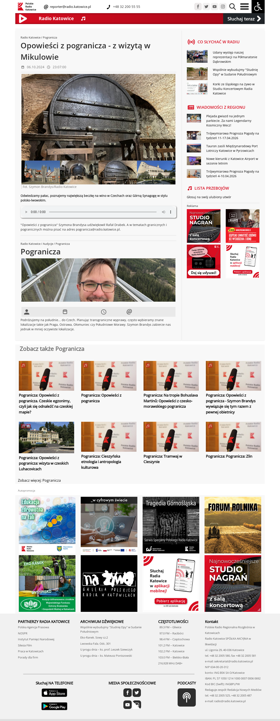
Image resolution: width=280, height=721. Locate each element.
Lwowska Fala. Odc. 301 (95, 644)
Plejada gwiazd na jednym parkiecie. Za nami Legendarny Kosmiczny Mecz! (228, 120)
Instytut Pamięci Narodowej (36, 639)
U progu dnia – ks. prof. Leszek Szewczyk (106, 649)
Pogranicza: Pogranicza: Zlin (229, 456)
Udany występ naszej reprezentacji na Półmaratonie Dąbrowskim (235, 57)
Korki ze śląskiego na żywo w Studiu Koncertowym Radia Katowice (234, 88)
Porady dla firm (28, 657)
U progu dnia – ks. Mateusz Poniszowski (106, 656)
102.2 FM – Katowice (171, 651)
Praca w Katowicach (31, 651)
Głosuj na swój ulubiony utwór (209, 197)
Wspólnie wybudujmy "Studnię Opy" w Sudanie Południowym (235, 72)
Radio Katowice (30, 37)
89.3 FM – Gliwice (169, 627)
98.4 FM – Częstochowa (174, 639)
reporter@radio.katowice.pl (70, 6)
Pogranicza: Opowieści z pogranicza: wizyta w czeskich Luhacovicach (43, 463)
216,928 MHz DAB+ (170, 663)
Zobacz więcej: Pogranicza (39, 480)
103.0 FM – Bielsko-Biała (173, 657)
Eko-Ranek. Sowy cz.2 (94, 637)
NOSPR (22, 633)
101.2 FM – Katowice (171, 645)
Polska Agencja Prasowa (33, 627)
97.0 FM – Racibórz (171, 633)
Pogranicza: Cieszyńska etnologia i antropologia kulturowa (101, 462)
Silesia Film (25, 645)
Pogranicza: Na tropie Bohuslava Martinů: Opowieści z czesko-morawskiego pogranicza (171, 401)
